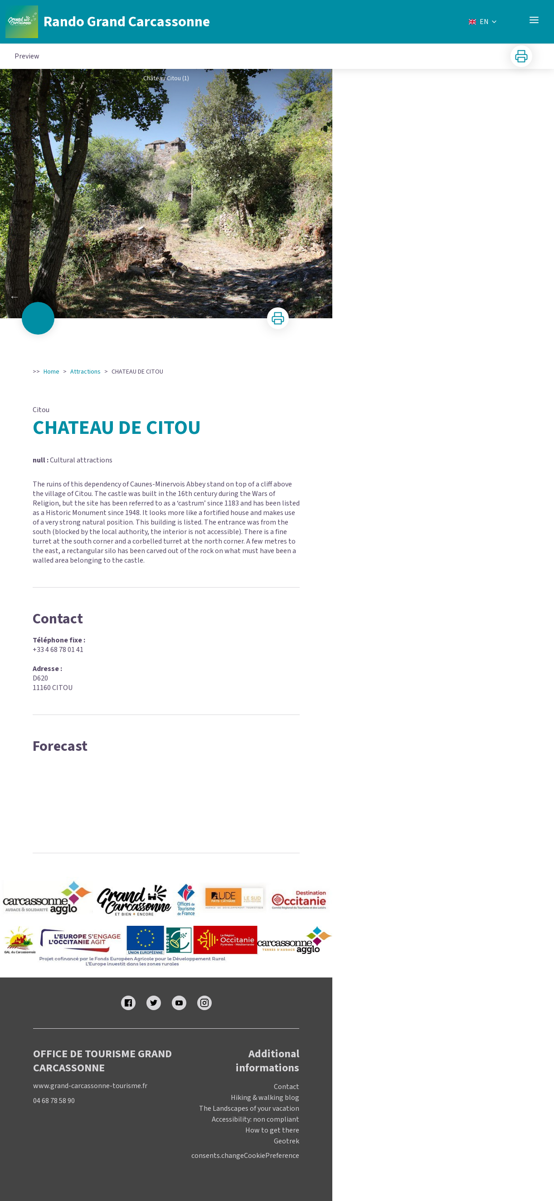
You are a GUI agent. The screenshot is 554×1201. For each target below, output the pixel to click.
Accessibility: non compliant (255, 1119)
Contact (286, 1087)
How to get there (272, 1130)
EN (483, 22)
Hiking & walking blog (265, 1098)
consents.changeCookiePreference (245, 1156)
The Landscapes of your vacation (249, 1108)
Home (51, 371)
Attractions (85, 371)
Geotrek (286, 1141)
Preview (27, 56)
